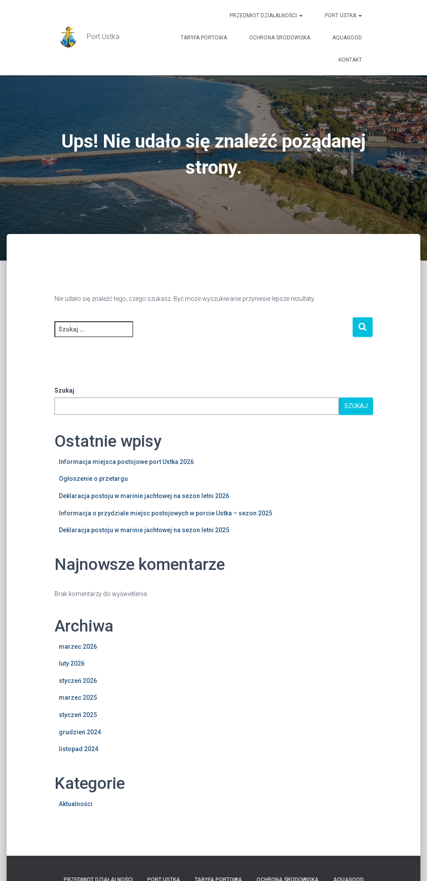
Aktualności (75, 803)
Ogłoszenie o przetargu (93, 478)
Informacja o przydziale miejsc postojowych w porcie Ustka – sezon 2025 (165, 513)
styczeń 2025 (78, 714)
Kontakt (350, 60)
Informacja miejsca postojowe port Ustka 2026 (126, 461)
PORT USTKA (343, 15)
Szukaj (64, 390)
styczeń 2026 (78, 680)
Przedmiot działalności (266, 15)
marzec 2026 (78, 646)
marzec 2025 (78, 697)
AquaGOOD (347, 38)
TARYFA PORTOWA (204, 38)
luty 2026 (72, 663)
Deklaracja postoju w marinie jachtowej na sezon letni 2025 (144, 530)
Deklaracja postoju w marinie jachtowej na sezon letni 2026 (144, 495)
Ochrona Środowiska (279, 38)
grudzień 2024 (80, 732)
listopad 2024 (78, 748)
